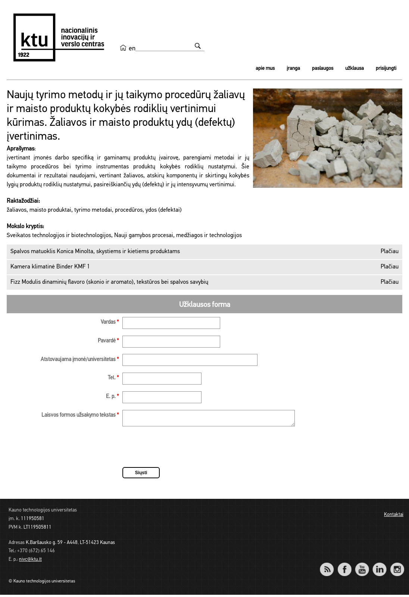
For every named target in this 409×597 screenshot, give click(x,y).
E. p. (112, 396)
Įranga (293, 68)
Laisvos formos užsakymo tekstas (80, 415)
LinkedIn (379, 566)
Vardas (110, 322)
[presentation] (179, 450)
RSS (330, 566)
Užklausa (354, 68)
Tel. (113, 378)
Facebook (344, 566)
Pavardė (108, 341)
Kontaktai (393, 516)
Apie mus (265, 68)
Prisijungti (386, 68)
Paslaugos (322, 68)
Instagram (397, 566)
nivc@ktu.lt (30, 561)
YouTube (362, 566)
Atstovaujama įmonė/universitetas (80, 360)
